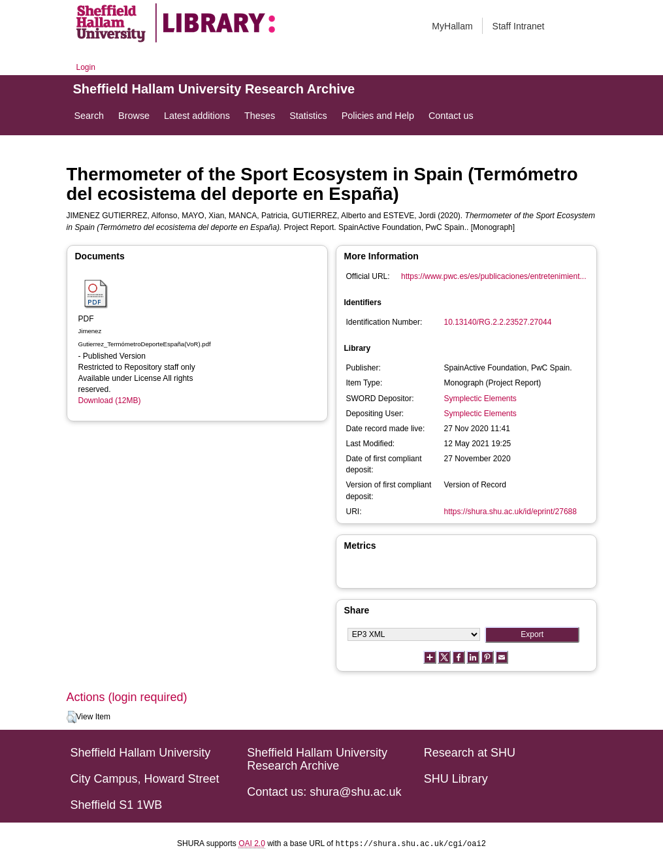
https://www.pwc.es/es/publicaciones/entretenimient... (493, 276)
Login (85, 67)
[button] (71, 717)
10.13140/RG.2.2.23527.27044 (498, 322)
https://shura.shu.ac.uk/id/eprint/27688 (510, 511)
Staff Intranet (519, 26)
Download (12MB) (109, 400)
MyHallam (452, 26)
